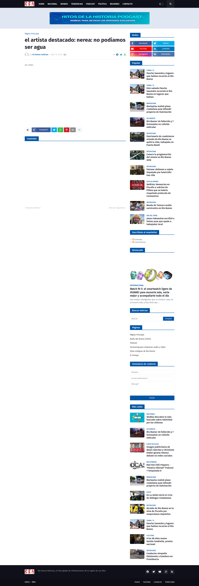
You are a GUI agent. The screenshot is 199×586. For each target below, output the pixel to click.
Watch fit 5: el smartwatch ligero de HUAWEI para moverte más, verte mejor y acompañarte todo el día (151, 292)
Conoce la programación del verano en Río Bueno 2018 (159, 157)
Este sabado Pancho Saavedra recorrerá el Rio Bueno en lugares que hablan (159, 92)
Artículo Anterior (33, 208)
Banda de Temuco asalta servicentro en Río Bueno (159, 206)
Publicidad (169, 582)
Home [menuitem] (41, 4)
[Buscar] (152, 318)
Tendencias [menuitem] (77, 4)
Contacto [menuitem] (127, 4)
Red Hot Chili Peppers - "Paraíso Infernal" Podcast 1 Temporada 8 (160, 468)
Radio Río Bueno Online (140, 339)
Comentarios (139, 242)
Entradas (137, 239)
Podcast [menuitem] (90, 4)
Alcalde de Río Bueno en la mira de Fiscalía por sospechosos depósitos (160, 511)
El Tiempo (134, 355)
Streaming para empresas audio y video (147, 347)
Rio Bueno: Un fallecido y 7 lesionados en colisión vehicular (160, 124)
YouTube (147, 582)
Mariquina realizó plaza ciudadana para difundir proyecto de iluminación (159, 109)
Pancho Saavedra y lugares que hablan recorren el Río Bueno (160, 76)
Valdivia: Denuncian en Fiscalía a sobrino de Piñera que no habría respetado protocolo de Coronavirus (159, 190)
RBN (34, 582)
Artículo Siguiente (116, 208)
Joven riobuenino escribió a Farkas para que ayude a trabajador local (160, 221)
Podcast (133, 343)
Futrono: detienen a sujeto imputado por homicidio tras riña (160, 172)
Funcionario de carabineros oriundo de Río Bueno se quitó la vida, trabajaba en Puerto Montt (160, 140)
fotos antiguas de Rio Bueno (142, 351)
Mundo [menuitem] (64, 4)
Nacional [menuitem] (52, 4)
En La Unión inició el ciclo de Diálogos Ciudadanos (159, 496)
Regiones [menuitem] (114, 4)
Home (137, 582)
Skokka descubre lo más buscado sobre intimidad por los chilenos (159, 420)
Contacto (158, 582)
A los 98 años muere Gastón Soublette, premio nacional (160, 541)
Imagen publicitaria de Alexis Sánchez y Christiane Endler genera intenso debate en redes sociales (160, 451)
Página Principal (32, 34)
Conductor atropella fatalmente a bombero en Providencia (160, 556)
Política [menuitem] (102, 4)
